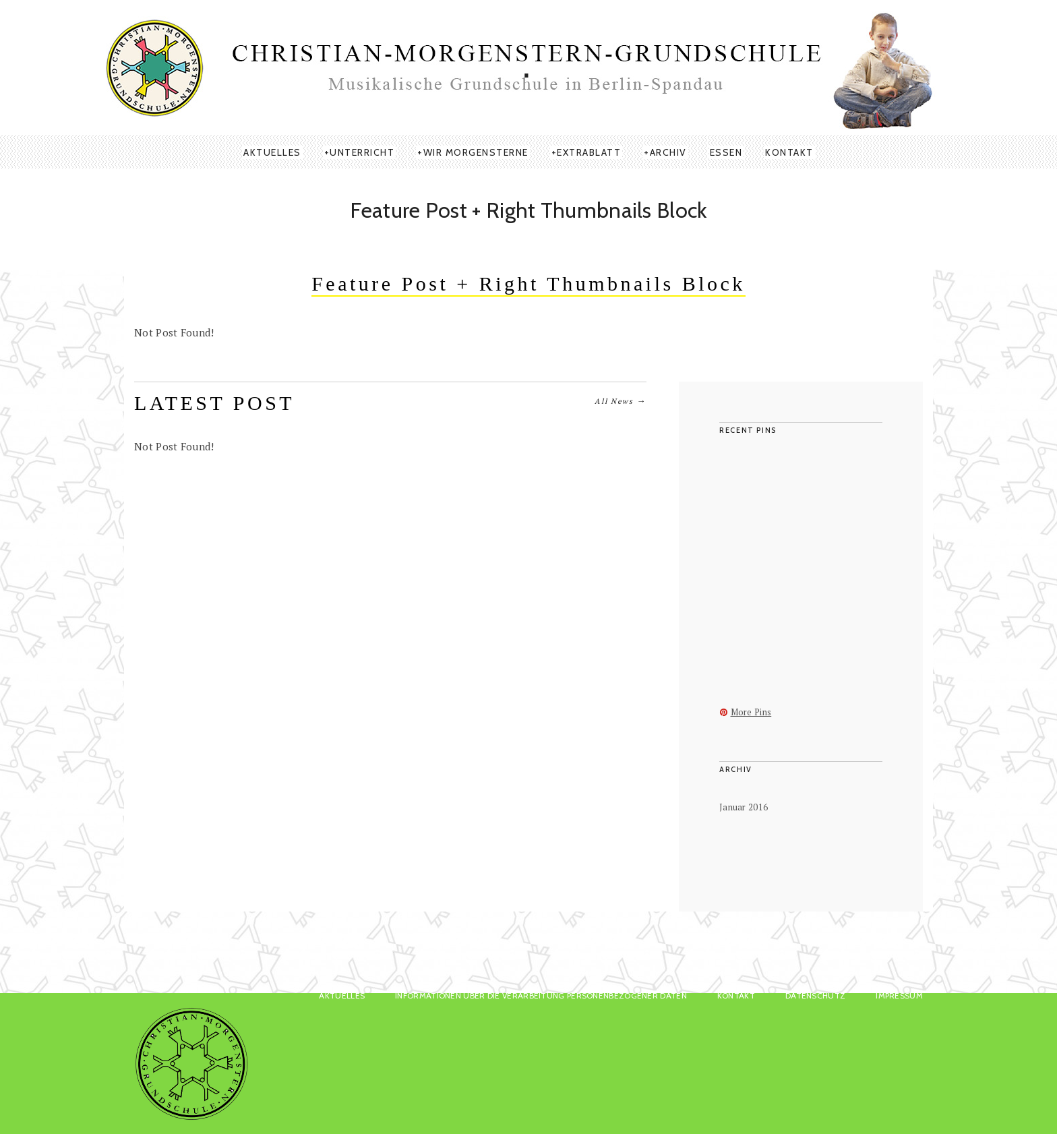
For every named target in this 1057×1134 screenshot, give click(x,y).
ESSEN (726, 152)
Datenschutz (815, 995)
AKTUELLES (272, 152)
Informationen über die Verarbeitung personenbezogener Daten (541, 995)
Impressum (899, 995)
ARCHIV (668, 152)
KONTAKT (789, 152)
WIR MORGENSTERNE (475, 152)
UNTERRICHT (362, 152)
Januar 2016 (743, 807)
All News (620, 401)
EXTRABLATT (589, 152)
